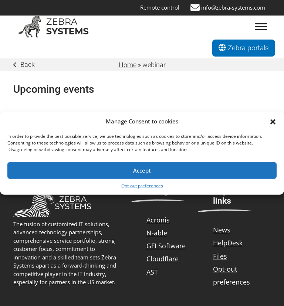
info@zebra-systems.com (233, 7)
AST (152, 272)
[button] (273, 121)
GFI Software (166, 245)
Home (127, 65)
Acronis (158, 219)
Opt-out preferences (142, 185)
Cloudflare (162, 258)
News (221, 229)
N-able (156, 232)
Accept (142, 170)
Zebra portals (244, 48)
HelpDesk (228, 242)
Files (220, 256)
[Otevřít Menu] (261, 26)
